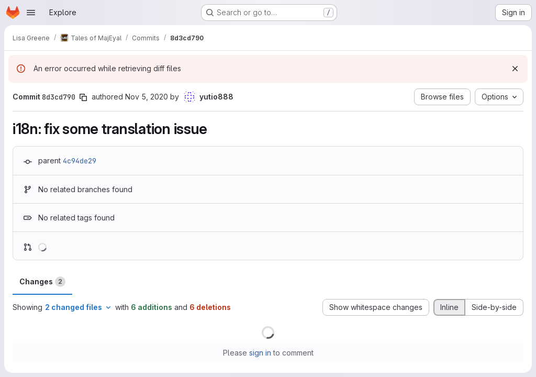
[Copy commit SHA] (83, 97)
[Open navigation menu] (31, 12)
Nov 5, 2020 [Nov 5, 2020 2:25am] (146, 96)
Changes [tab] (42, 281)
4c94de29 (79, 160)
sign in (260, 352)
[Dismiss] (515, 68)
